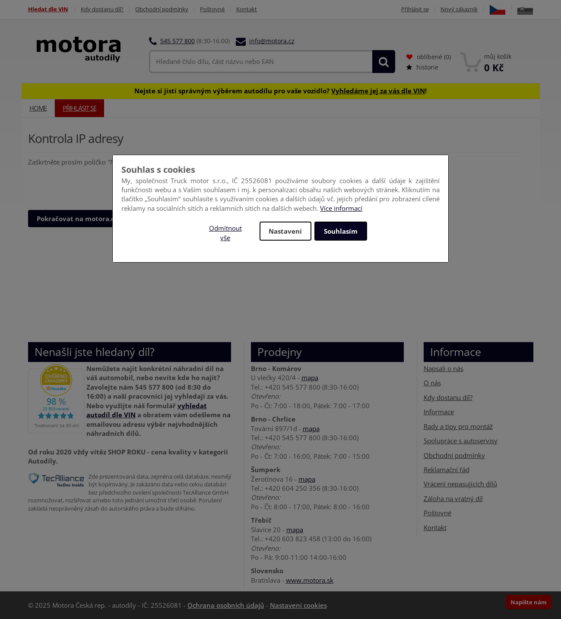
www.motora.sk (309, 580)
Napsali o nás (443, 368)
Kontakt (247, 9)
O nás (432, 382)
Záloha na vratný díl (453, 498)
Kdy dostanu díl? (102, 9)
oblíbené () (428, 57)
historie (422, 67)
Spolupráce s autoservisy (461, 440)
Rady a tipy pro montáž (458, 426)
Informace (439, 411)
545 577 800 (177, 41)
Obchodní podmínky (162, 9)
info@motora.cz (272, 41)
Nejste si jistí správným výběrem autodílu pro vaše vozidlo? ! (280, 90)
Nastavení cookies (298, 605)
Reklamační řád (446, 469)
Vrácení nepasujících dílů (460, 483)
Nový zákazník (459, 9)
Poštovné (212, 9)
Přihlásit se (415, 9)
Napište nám (528, 602)
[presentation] (93, 184)
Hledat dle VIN (48, 9)
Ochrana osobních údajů (225, 605)
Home (38, 108)
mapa (309, 377)
